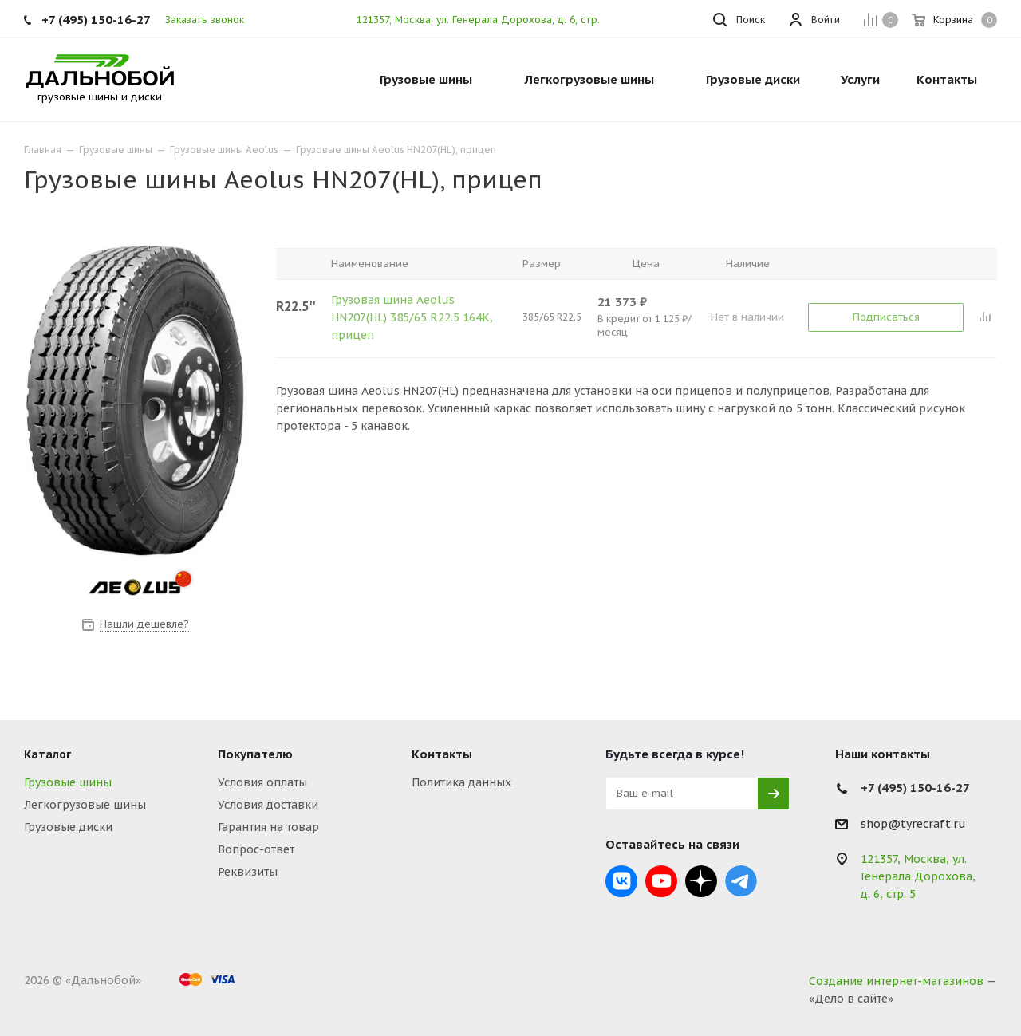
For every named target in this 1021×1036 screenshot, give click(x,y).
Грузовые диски (68, 827)
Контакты (442, 754)
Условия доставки (268, 805)
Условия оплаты (262, 782)
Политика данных (461, 782)
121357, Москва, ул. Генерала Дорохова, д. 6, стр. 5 (483, 20)
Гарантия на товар (268, 827)
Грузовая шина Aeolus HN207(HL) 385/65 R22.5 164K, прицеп (412, 317)
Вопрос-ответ (256, 849)
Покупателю (255, 754)
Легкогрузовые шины (85, 805)
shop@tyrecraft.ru (913, 824)
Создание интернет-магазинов (896, 981)
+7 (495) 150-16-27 (96, 19)
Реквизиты (248, 872)
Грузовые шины (68, 782)
